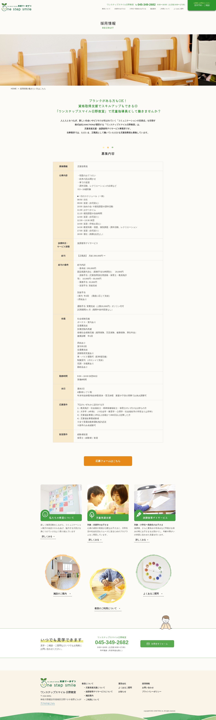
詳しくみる (48, 536)
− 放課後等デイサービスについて (98, 691)
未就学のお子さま (119, 9)
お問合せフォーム (157, 643)
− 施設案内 (88, 695)
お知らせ (122, 691)
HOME (14, 89)
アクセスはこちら (47, 703)
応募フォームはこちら (108, 461)
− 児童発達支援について (94, 687)
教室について (106, 9)
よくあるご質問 (178, 9)
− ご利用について (91, 699)
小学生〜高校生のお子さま (138, 9)
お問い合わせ (148, 687)
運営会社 (122, 683)
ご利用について (165, 9)
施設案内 (153, 9)
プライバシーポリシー (151, 691)
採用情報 (146, 683)
